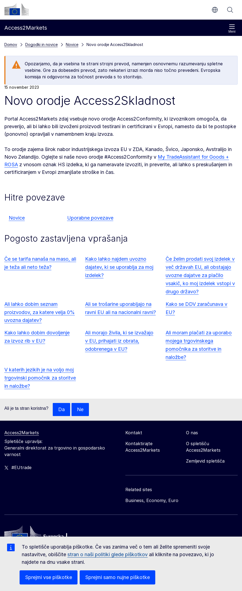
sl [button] (215, 10)
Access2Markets (21, 432)
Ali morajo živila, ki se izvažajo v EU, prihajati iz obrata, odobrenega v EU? (119, 341)
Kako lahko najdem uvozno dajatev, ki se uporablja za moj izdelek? (119, 267)
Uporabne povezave (90, 218)
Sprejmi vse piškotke (48, 577)
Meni (231, 28)
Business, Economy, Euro (151, 500)
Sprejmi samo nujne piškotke (117, 577)
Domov (10, 44)
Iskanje (230, 10)
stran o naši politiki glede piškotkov (107, 554)
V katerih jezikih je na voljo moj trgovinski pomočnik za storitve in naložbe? (40, 378)
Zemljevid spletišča (205, 461)
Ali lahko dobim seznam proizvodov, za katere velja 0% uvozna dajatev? (39, 312)
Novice (17, 218)
